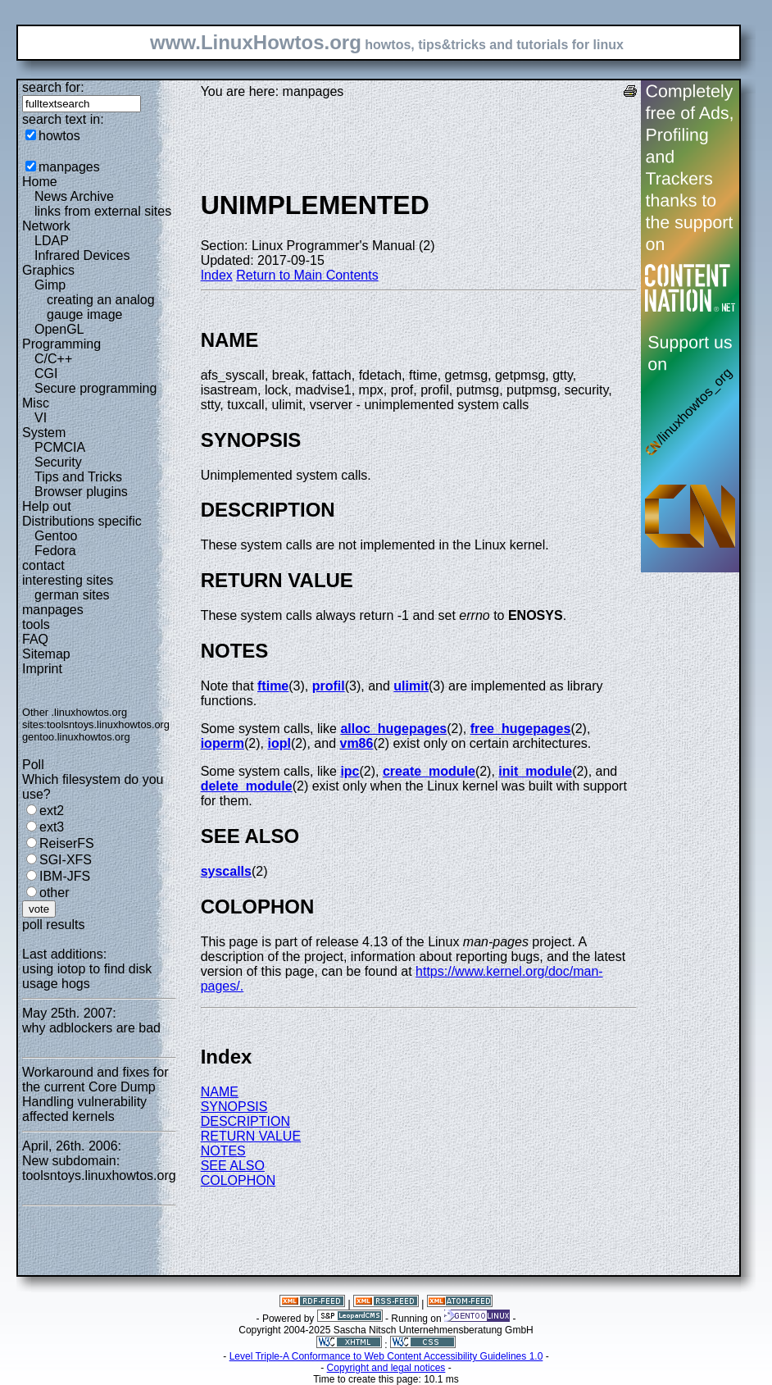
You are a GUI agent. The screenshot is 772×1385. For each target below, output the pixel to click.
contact (43, 565)
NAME (219, 1092)
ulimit (411, 686)
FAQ (35, 639)
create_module (429, 771)
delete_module (247, 786)
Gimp (50, 285)
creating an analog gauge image (101, 307)
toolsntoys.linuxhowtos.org (108, 724)
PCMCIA (59, 447)
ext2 (51, 811)
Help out (46, 506)
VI (40, 418)
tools (36, 624)
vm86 (356, 743)
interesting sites (67, 580)
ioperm (222, 743)
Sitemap (46, 654)
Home (39, 182)
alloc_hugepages (393, 729)
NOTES (223, 1151)
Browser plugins (81, 492)
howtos (59, 136)
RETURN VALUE (251, 1136)
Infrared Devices (82, 255)
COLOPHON (238, 1180)
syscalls (226, 871)
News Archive (74, 196)
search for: (53, 87)
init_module (535, 771)
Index (217, 275)
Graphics (48, 270)
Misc (35, 403)
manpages (69, 167)
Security (58, 462)
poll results (53, 925)
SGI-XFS (65, 860)
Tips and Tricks (78, 477)
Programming (61, 344)
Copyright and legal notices (386, 1368)
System (44, 433)
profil (328, 686)
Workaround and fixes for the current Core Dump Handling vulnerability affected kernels (95, 1094)
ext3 (51, 827)
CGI (45, 373)
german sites (72, 595)
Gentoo (55, 536)
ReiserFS (66, 843)
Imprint (42, 669)
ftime (272, 686)
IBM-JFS (64, 876)
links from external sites (102, 211)
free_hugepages (520, 729)
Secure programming (95, 388)
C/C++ (53, 359)
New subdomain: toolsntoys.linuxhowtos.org (99, 1168)
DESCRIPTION (245, 1121)
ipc (349, 771)
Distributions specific (82, 521)
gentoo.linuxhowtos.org (76, 737)
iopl (278, 743)
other (54, 893)
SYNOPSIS (234, 1107)
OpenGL (59, 329)
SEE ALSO (233, 1166)
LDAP (51, 241)
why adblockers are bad (91, 1028)
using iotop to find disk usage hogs (87, 976)
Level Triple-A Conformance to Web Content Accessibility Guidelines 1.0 (386, 1356)
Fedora (55, 551)
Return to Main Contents (307, 275)
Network (46, 226)
